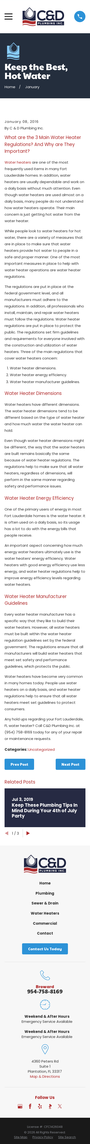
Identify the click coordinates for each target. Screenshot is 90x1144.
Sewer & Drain (44, 903)
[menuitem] (20, 1137)
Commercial (45, 923)
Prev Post (19, 764)
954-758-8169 (45, 991)
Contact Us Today (45, 948)
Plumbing (45, 893)
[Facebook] (30, 1106)
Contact (45, 933)
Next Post (70, 764)
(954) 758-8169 (18, 732)
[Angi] (69, 1106)
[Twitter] (59, 1106)
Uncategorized (41, 749)
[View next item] (28, 833)
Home (45, 883)
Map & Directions (45, 1076)
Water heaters (18, 162)
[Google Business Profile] (20, 1106)
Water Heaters (45, 913)
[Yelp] (39, 1106)
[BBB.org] (50, 1106)
